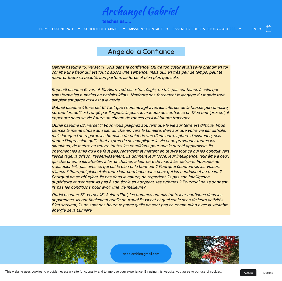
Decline (268, 272)
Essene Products (189, 29)
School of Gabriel (101, 29)
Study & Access (221, 29)
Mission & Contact (146, 29)
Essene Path (63, 29)
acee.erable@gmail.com (141, 254)
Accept (248, 272)
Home (44, 29)
